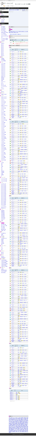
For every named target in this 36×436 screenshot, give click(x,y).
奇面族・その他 (16, 32)
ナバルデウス (3, 133)
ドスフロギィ (3, 129)
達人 (14, 426)
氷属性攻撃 (21, 421)
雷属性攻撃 (21, 79)
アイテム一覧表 (3, 63)
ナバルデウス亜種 (3, 134)
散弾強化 (20, 422)
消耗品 (2, 80)
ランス (2, 33)
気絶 (15, 419)
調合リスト (2, 91)
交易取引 (2, 240)
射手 (12, 423)
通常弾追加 (13, 427)
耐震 (21, 425)
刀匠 (22, 427)
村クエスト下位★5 (3, 189)
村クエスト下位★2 (3, 186)
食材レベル (2, 235)
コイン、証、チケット (4, 86)
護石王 (23, 105)
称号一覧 (2, 253)
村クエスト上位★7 (3, 192)
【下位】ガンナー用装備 (4, 261)
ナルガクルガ (3, 135)
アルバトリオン (3, 103)
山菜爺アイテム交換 (3, 94)
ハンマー (2, 31)
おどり (2, 248)
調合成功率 (24, 426)
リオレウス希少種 (3, 157)
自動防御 (10, 423)
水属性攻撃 (13, 431)
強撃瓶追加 (22, 419)
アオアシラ (2, 99)
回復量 (23, 114)
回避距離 (25, 75)
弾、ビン (2, 87)
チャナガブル (3, 123)
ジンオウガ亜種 (3, 122)
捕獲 (23, 430)
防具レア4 (2, 48)
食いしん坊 (11, 420)
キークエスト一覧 (3, 183)
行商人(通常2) (3, 214)
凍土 (1, 167)
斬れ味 (24, 79)
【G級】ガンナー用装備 (4, 266)
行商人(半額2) (3, 216)
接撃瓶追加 (14, 424)
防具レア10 (2, 55)
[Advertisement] (22, 19)
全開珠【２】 (11, 399)
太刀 (1, 27)
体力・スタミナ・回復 (17, 31)
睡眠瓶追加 (22, 423)
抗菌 (16, 392)
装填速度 (25, 81)
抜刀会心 (18, 429)
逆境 (19, 419)
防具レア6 (2, 50)
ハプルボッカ (3, 139)
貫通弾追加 (12, 419)
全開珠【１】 (11, 398)
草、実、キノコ (3, 81)
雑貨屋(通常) (2, 210)
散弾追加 (23, 422)
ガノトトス (2, 110)
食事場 (2, 234)
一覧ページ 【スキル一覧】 (13, 34)
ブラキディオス (3, 140)
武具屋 (2, 220)
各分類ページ (19, 34)
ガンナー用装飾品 (3, 60)
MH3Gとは (2, 256)
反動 (25, 429)
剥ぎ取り (26, 114)
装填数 (21, 91)
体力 (18, 58)
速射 (23, 424)
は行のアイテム (3, 70)
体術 (18, 425)
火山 (1, 168)
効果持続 (27, 420)
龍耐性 (26, 431)
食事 (18, 423)
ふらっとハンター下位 (4, 178)
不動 (18, 430)
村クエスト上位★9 (3, 194)
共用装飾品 (2, 58)
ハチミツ (15, 429)
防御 (20, 430)
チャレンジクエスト (3, 206)
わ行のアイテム (3, 75)
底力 (26, 84)
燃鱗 (18, 428)
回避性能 (22, 75)
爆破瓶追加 (12, 429)
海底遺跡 (2, 174)
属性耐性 (13, 425)
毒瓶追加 (11, 428)
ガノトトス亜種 (3, 111)
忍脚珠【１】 (11, 394)
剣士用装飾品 (3, 59)
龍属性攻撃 (23, 431)
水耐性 (16, 431)
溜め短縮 (17, 426)
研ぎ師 (23, 62)
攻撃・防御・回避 (11, 31)
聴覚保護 (19, 426)
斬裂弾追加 (26, 422)
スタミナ (19, 75)
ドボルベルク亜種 (3, 132)
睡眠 (20, 423)
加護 (18, 51)
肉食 (13, 428)
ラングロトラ (3, 150)
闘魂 (20, 427)
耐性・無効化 (22, 31)
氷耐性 (24, 421)
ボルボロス (2, 144)
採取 (15, 422)
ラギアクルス (3, 146)
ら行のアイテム (3, 74)
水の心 (18, 431)
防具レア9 (2, 54)
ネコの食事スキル (3, 233)
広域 (22, 51)
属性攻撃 (10, 425)
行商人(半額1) (3, 215)
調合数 (22, 426)
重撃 (13, 423)
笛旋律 (7, 32)
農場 (1, 244)
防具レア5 (2, 49)
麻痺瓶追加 (10, 431)
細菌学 (17, 393)
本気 (24, 169)
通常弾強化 (10, 427)
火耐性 (14, 430)
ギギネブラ (2, 112)
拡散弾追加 (13, 418)
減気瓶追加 (20, 420)
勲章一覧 (2, 252)
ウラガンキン (3, 106)
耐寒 (16, 425)
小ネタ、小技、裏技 (3, 271)
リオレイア (2, 151)
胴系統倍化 (18, 427)
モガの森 (2, 162)
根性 (20, 93)
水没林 (2, 166)
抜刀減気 (21, 429)
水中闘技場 (2, 172)
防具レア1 (2, 44)
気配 (20, 51)
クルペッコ (2, 116)
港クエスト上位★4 (3, 199)
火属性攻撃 (23, 84)
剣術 (20, 114)
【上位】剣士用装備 (3, 262)
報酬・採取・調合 (11, 32)
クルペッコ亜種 (3, 117)
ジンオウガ (2, 121)
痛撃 (18, 116)
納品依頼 (2, 239)
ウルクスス (2, 109)
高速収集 (13, 421)
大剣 (1, 26)
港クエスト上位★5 (3, 200)
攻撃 (18, 310)
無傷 (26, 169)
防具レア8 (2, 53)
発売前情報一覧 (3, 257)
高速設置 (16, 421)
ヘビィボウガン (3, 39)
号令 (18, 421)
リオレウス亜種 (3, 156)
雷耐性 (21, 418)
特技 (1, 249)
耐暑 (20, 425)
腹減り (23, 429)
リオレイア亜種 (3, 152)
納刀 (20, 428)
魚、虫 (2, 82)
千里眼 (25, 58)
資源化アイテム (3, 76)
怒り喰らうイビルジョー (4, 105)
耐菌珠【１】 (11, 392)
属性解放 (26, 424)
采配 (16, 422)
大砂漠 (2, 173)
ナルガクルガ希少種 (3, 138)
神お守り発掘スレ (3, 272)
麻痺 (27, 430)
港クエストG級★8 (3, 204)
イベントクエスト (3, 205)
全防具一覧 (2, 43)
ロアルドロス (3, 158)
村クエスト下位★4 (3, 188)
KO (13, 420)
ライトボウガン (3, 38)
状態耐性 (16, 423)
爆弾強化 (25, 428)
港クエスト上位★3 (3, 198)
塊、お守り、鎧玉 (3, 85)
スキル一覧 (10, 29)
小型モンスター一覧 (3, 98)
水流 (25, 423)
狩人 (23, 418)
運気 (22, 58)
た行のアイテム (3, 68)
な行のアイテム (3, 69)
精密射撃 (23, 64)
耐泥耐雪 (24, 425)
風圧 (18, 84)
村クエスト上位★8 (3, 193)
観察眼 (25, 418)
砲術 (22, 430)
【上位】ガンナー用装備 (4, 263)
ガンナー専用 (26, 31)
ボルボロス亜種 (3, 145)
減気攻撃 (17, 420)
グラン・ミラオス (3, 115)
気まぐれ (17, 419)
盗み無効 (16, 428)
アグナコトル (3, 100)
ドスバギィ (2, 128)
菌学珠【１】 (11, 393)
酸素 (24, 97)
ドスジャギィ (3, 127)
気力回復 (21, 310)
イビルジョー (3, 104)
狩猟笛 (2, 32)
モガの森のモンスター (4, 238)
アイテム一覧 (3, 19)
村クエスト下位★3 (3, 187)
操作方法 (4, 26)
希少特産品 (2, 79)
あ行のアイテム (3, 64)
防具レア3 (2, 47)
